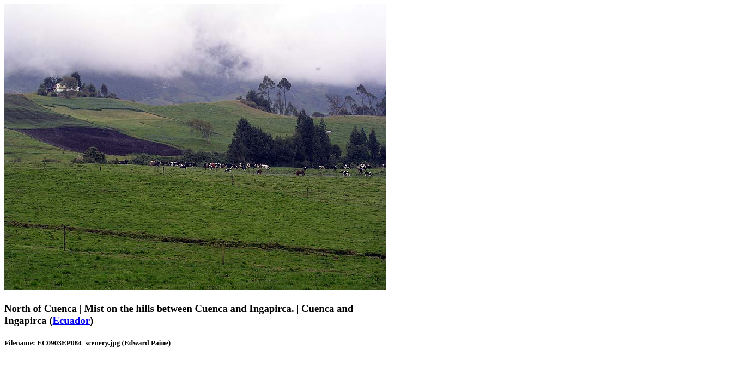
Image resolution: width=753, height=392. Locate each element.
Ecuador (71, 320)
